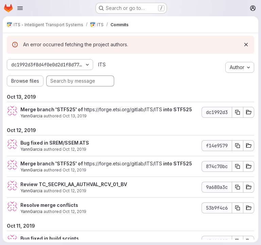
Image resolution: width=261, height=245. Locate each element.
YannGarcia (31, 115)
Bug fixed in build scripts (49, 238)
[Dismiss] (246, 44)
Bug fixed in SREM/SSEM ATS (54, 143)
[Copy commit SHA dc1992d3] (237, 112)
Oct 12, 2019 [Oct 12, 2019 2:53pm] (74, 211)
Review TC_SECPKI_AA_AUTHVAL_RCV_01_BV (73, 184)
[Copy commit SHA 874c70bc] (237, 166)
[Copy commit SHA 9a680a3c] (237, 187)
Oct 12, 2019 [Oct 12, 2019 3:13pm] (74, 170)
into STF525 (177, 109)
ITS (102, 64)
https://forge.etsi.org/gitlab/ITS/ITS (123, 109)
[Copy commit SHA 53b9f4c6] (237, 207)
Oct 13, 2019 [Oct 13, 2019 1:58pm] (75, 115)
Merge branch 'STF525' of (52, 109)
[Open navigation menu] (20, 8)
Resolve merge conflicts (49, 205)
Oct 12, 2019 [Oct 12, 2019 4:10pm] (74, 149)
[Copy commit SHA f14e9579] (237, 145)
